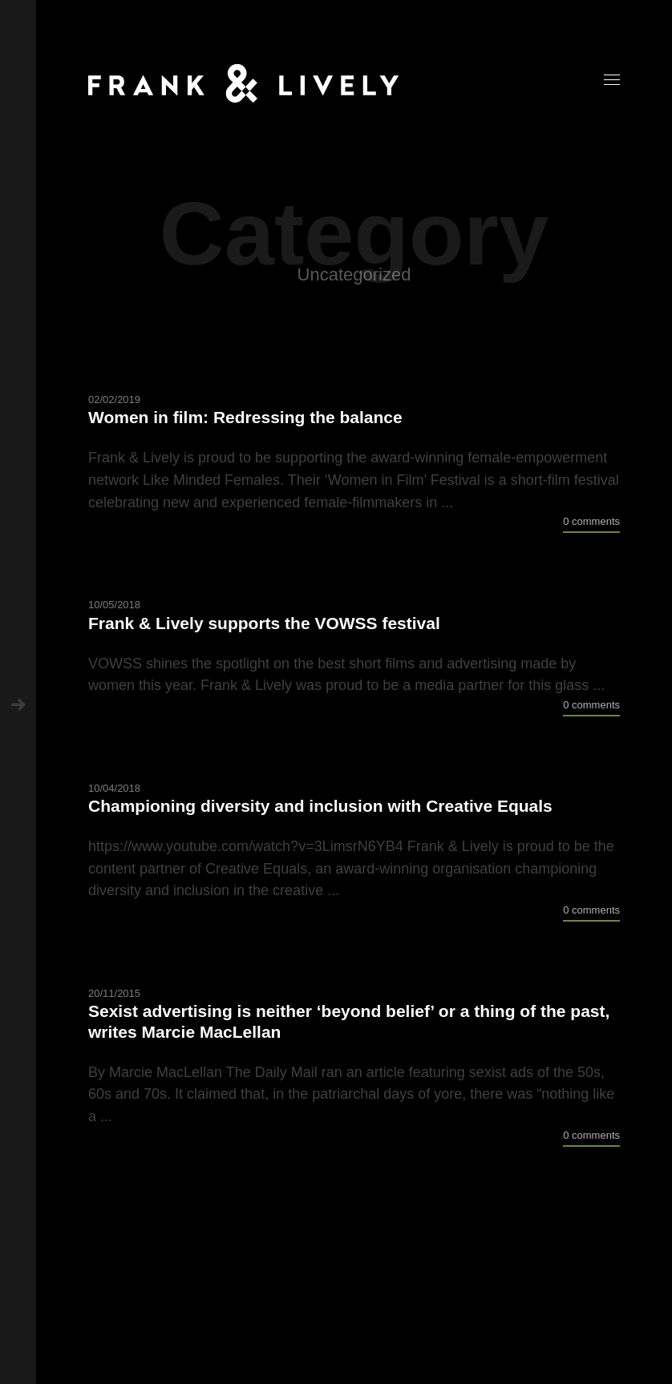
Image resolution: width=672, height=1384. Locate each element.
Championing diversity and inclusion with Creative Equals (320, 806)
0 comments (591, 521)
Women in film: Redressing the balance (245, 417)
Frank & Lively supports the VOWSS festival (264, 623)
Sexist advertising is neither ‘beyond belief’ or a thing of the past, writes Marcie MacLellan (348, 1021)
